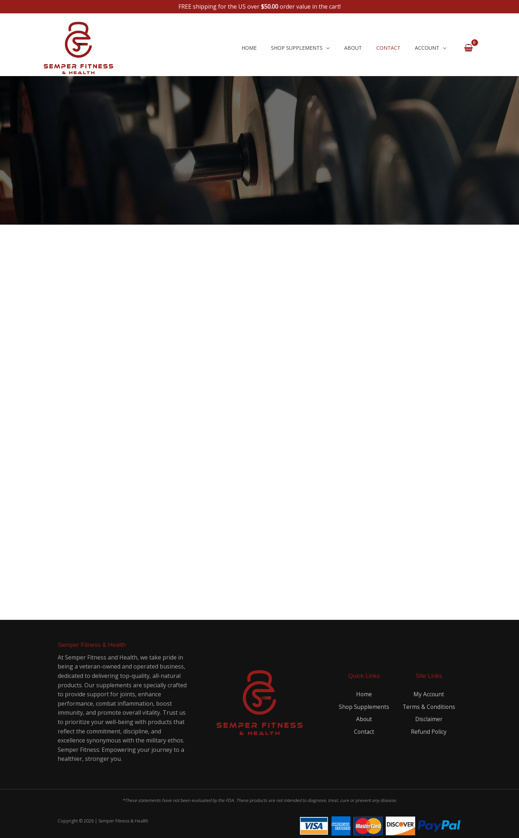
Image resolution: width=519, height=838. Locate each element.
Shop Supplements (297, 47)
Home (249, 47)
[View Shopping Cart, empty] (468, 48)
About (353, 47)
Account (427, 47)
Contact (388, 47)
